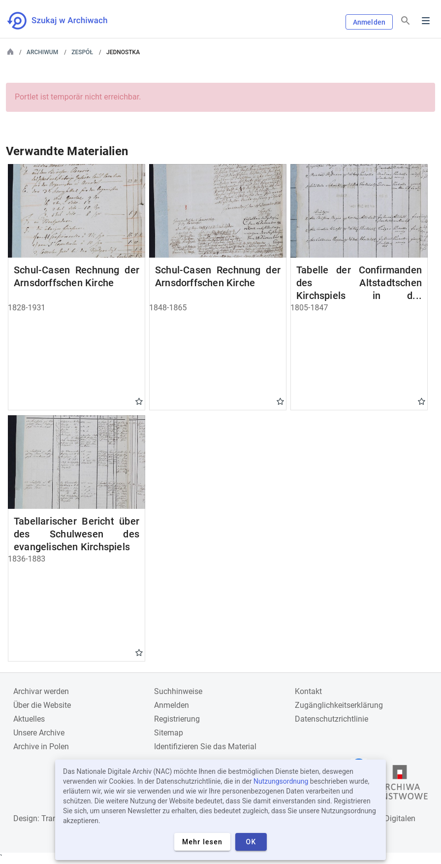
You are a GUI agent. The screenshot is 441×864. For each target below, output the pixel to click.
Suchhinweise (178, 691)
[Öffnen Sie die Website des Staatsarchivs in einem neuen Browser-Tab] (400, 785)
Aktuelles (29, 719)
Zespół (82, 52)
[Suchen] (405, 21)
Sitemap (168, 732)
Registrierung (177, 719)
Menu (426, 20)
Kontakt (308, 691)
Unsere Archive (38, 732)
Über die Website (42, 705)
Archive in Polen (41, 746)
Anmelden (369, 22)
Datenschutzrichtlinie (331, 719)
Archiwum (42, 52)
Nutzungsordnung (280, 781)
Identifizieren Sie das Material (205, 746)
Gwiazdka (139, 401)
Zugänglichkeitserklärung (339, 705)
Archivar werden (41, 691)
